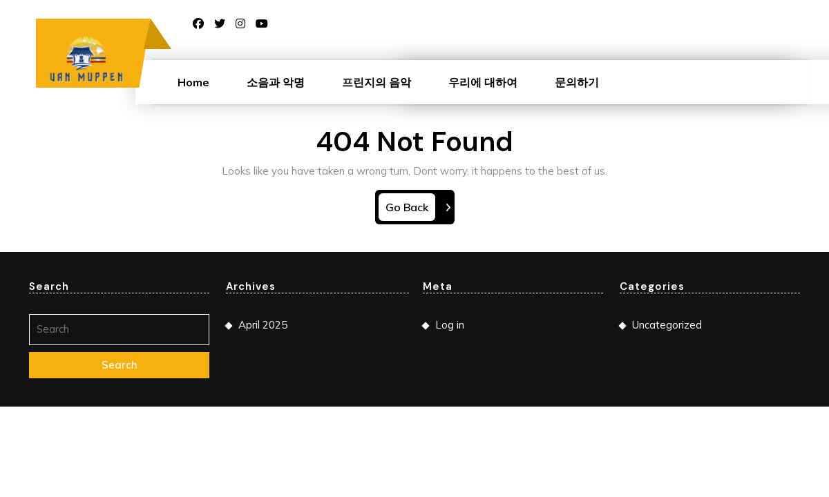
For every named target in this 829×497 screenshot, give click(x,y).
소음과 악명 (276, 82)
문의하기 (577, 82)
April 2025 (262, 324)
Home (193, 82)
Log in (449, 324)
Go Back (410, 209)
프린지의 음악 (376, 82)
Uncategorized (667, 324)
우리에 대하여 (482, 82)
